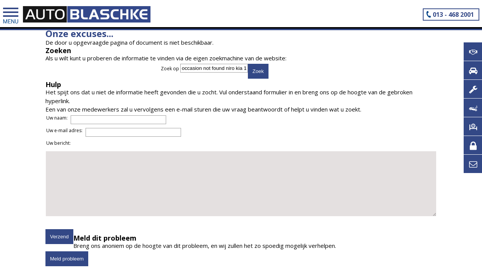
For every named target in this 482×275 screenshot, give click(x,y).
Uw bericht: (58, 143)
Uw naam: (57, 118)
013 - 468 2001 (453, 14)
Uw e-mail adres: (64, 130)
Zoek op (170, 68)
